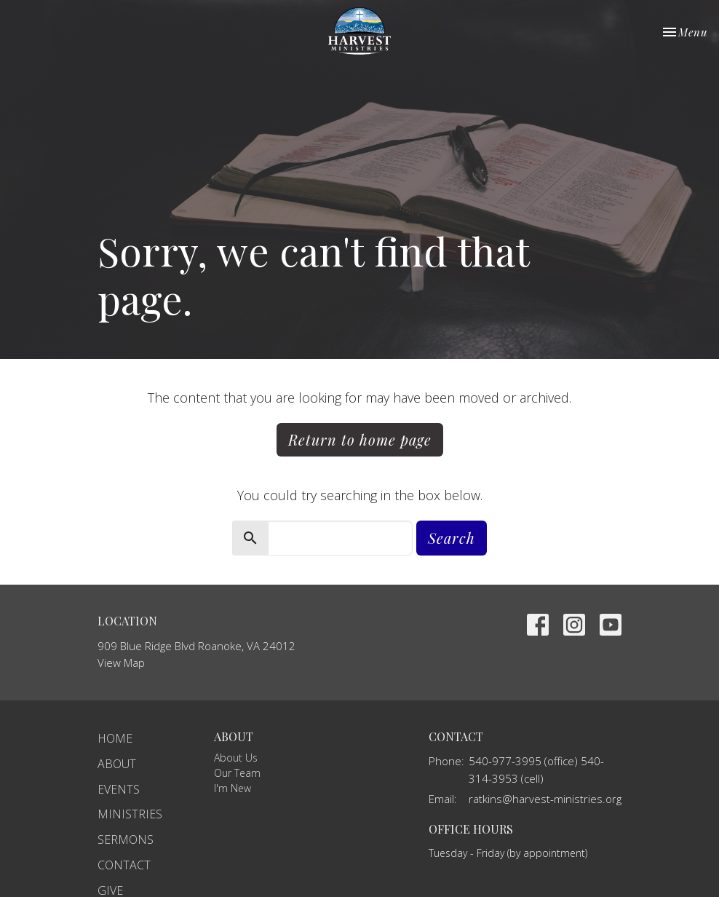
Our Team (237, 773)
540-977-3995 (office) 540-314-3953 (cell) (536, 769)
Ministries (130, 814)
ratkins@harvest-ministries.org (545, 798)
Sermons (126, 839)
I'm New (232, 788)
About (117, 764)
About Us (236, 757)
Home (115, 738)
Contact (124, 865)
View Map (121, 662)
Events (119, 789)
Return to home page (360, 439)
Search (451, 538)
